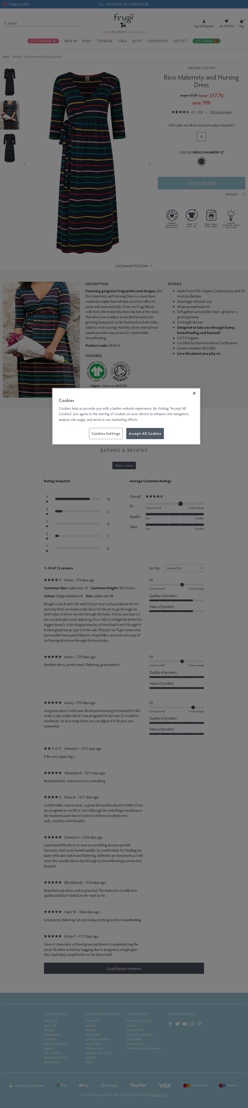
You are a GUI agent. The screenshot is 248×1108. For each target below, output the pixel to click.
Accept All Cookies (145, 433)
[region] (126, 416)
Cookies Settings (106, 433)
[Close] (194, 393)
